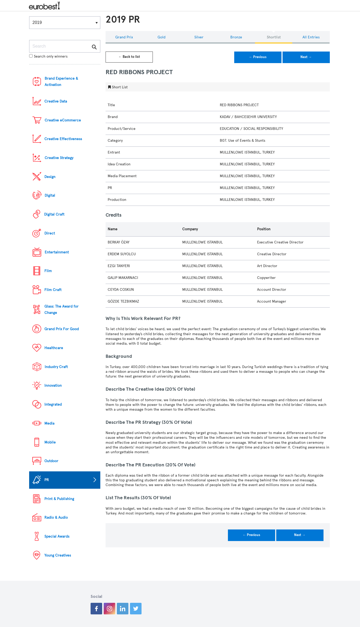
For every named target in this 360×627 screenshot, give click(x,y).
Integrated (53, 404)
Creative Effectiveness (63, 139)
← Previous (258, 57)
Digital (50, 195)
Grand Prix (124, 37)
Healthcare (53, 348)
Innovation (53, 385)
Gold (161, 37)
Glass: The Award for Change (61, 309)
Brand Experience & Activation (61, 81)
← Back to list (129, 57)
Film (48, 271)
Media (49, 423)
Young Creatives (57, 555)
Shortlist (274, 37)
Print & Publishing (59, 499)
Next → (306, 57)
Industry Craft (56, 367)
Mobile (50, 442)
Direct (49, 233)
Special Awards (56, 536)
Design (49, 177)
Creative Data (55, 101)
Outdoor (51, 461)
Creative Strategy (59, 158)
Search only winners (48, 56)
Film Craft (52, 290)
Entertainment (57, 252)
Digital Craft (54, 214)
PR (46, 480)
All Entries (311, 37)
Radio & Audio (56, 517)
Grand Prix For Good (61, 329)
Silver (199, 37)
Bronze (236, 37)
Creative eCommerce (63, 120)
